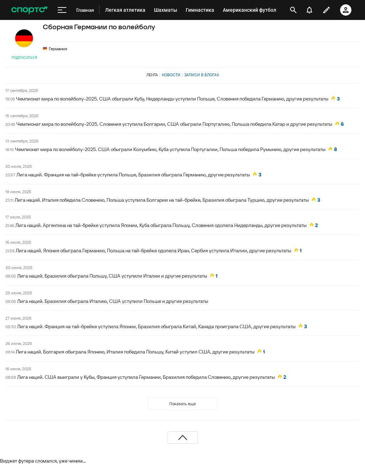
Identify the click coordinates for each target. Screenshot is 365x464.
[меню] (62, 10)
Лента (152, 74)
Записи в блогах (201, 74)
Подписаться (24, 57)
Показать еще (182, 403)
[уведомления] (309, 10)
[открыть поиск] (293, 10)
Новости (171, 74)
